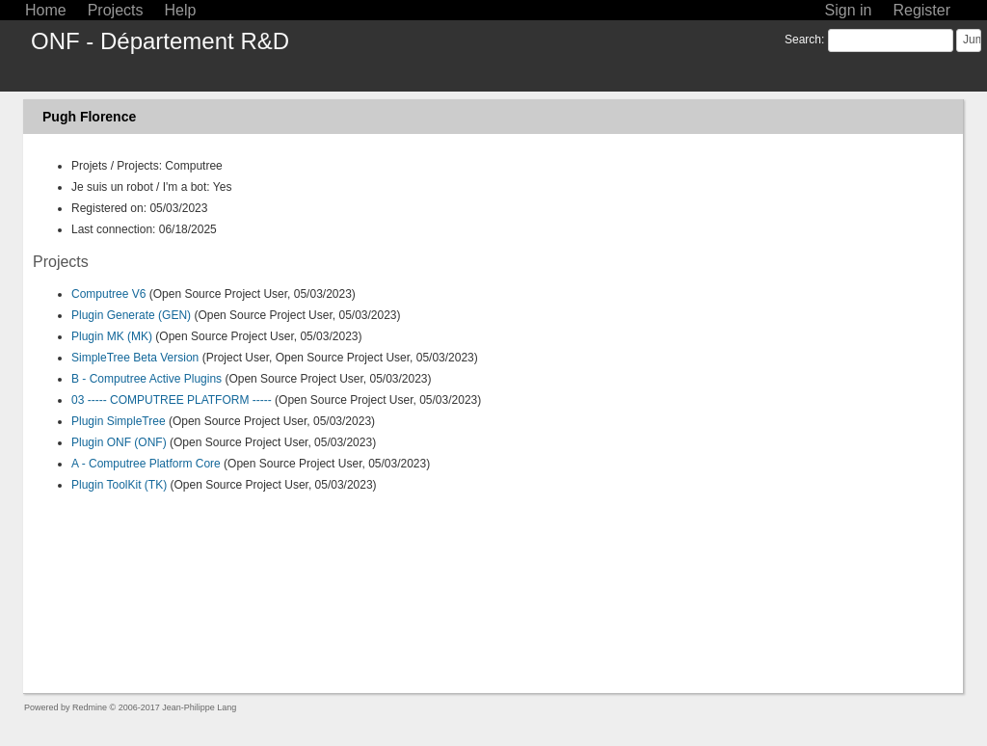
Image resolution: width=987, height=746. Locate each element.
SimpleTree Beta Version (135, 357)
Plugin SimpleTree (118, 421)
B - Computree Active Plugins (146, 379)
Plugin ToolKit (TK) (119, 485)
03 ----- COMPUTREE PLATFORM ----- (171, 400)
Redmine (89, 707)
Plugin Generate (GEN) (131, 315)
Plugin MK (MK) (111, 336)
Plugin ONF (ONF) (119, 442)
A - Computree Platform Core (146, 463)
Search (803, 39)
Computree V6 (108, 294)
